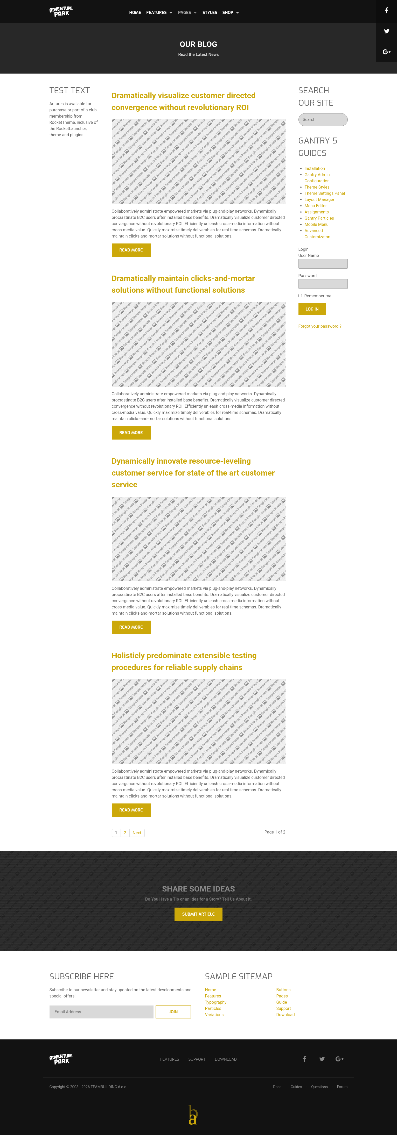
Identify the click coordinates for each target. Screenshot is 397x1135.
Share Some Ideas (198, 888)
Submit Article (198, 914)
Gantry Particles (319, 218)
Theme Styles (317, 187)
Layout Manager (320, 199)
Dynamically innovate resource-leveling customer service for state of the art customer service (193, 472)
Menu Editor (316, 205)
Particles (213, 1008)
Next (137, 832)
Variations (214, 1014)
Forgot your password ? (320, 326)
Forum (342, 1087)
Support (283, 1008)
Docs (277, 1087)
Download (285, 1014)
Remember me (317, 295)
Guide (281, 1002)
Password (307, 275)
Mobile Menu (317, 224)
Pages (282, 996)
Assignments (317, 212)
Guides (296, 1087)
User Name (308, 255)
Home (210, 989)
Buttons (283, 989)
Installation (315, 168)
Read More (131, 250)
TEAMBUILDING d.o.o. (109, 1087)
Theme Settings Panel (325, 193)
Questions (319, 1087)
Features (213, 996)
